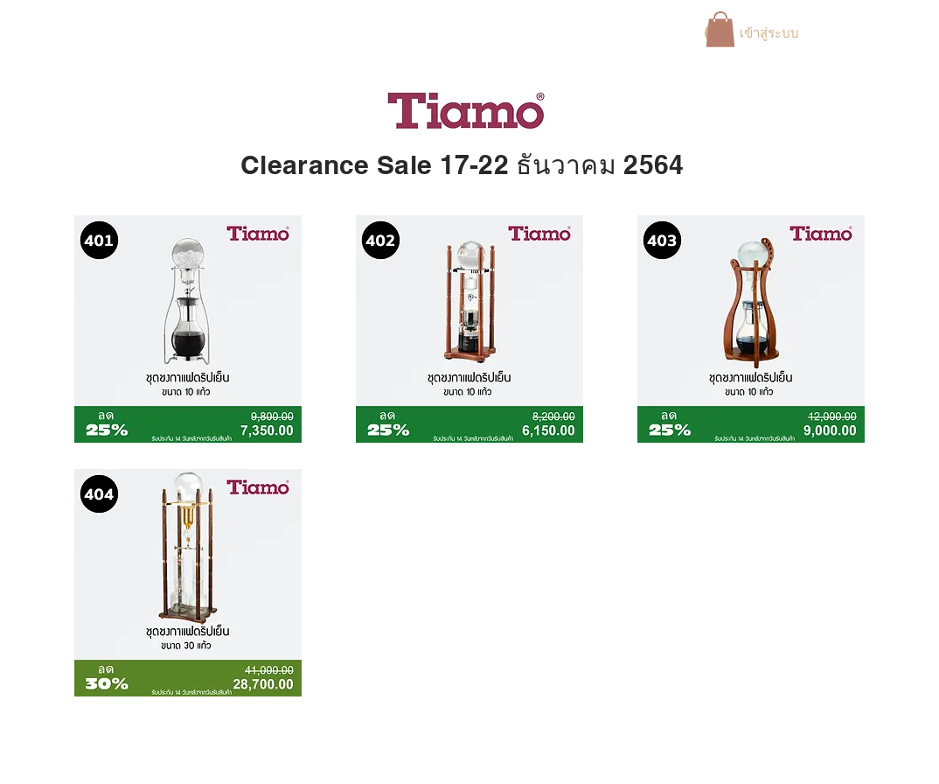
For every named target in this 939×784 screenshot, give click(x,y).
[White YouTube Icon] (885, 33)
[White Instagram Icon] (858, 33)
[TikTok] (912, 33)
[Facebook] (831, 33)
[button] (720, 29)
